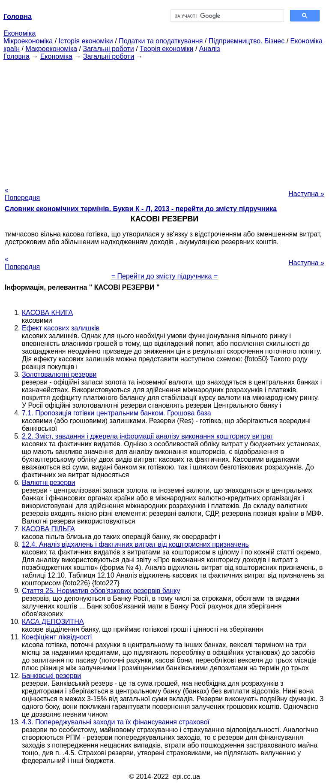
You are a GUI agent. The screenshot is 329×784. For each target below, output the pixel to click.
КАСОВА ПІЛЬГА (48, 529)
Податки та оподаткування (161, 41)
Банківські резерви (51, 675)
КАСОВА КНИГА (47, 312)
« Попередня (22, 193)
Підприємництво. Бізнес (247, 41)
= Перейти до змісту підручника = (164, 276)
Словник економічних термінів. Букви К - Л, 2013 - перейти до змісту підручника (141, 208)
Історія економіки (86, 41)
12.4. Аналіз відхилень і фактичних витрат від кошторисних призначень (135, 544)
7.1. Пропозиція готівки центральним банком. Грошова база (116, 413)
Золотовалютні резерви (59, 374)
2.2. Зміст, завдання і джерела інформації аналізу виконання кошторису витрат (147, 436)
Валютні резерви (48, 482)
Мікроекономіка (28, 41)
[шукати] (226, 16)
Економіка (19, 33)
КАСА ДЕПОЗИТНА (53, 621)
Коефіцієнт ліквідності (57, 637)
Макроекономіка (51, 48)
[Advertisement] (164, 121)
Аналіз (209, 48)
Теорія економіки (166, 48)
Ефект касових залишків (60, 328)
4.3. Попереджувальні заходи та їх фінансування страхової (115, 722)
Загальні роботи (108, 48)
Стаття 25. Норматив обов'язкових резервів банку (101, 590)
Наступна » (306, 193)
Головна (16, 56)
